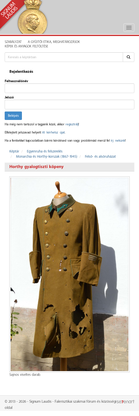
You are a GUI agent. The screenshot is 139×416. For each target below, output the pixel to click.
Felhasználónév (16, 81)
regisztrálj (71, 124)
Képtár (14, 151)
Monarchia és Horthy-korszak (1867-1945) (46, 157)
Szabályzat (13, 42)
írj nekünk (118, 141)
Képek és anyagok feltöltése (26, 46)
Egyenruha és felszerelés (44, 151)
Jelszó (9, 97)
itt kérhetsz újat (53, 132)
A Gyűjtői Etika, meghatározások (54, 42)
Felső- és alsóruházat (100, 157)
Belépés (13, 116)
